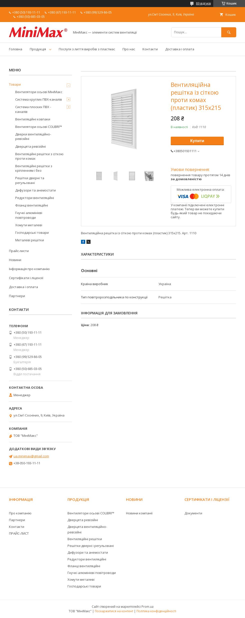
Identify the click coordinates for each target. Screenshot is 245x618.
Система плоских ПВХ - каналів (33, 109)
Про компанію (20, 513)
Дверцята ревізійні (30, 146)
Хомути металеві (28, 225)
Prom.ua (148, 606)
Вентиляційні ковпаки (32, 119)
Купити (197, 141)
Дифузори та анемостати (35, 190)
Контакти (150, 49)
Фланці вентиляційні (31, 205)
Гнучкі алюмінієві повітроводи (28, 215)
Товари (15, 84)
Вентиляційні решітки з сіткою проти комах (39, 156)
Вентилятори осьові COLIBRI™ (38, 126)
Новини (15, 260)
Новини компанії (139, 513)
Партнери (17, 296)
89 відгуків (203, 3)
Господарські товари (32, 232)
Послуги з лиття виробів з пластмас (87, 49)
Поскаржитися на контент (114, 611)
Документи (193, 513)
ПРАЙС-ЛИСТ (19, 533)
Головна (15, 49)
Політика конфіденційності (156, 611)
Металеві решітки (29, 240)
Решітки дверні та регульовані (29, 180)
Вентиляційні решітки (85, 539)
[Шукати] (228, 32)
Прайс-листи (19, 251)
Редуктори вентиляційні (34, 197)
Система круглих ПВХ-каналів (38, 99)
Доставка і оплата (179, 49)
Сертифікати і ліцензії (26, 278)
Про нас (128, 49)
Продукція (38, 49)
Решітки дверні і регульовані (91, 545)
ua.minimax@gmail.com (31, 456)
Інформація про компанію (29, 269)
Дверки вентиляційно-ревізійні (33, 136)
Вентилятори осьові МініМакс (38, 92)
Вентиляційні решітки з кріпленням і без (33, 168)
